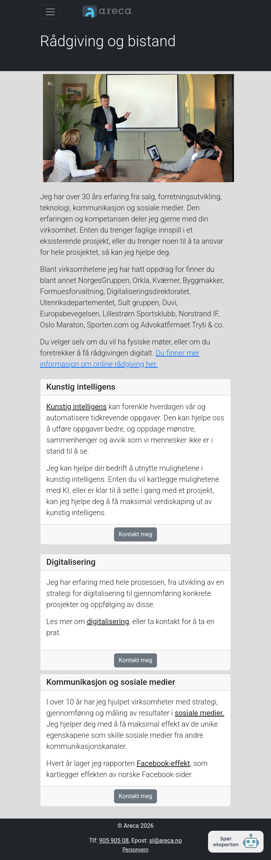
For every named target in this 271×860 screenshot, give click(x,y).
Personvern (135, 850)
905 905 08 (114, 840)
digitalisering (108, 621)
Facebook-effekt (163, 763)
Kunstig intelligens (76, 406)
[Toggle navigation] (50, 11)
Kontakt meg (136, 534)
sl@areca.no (165, 840)
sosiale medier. (199, 713)
